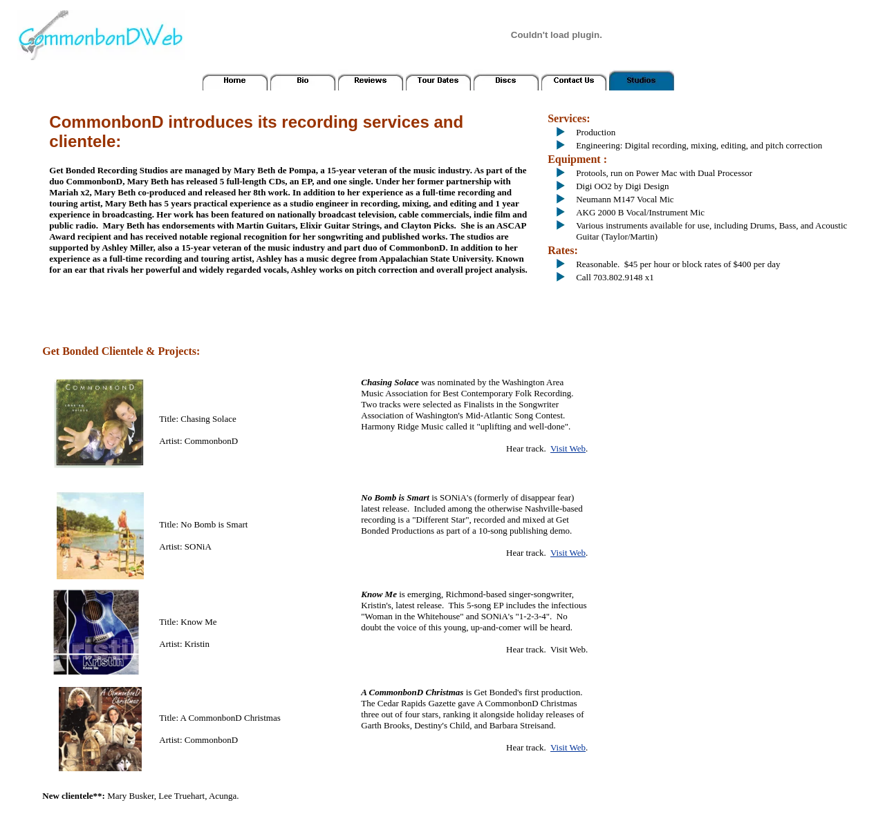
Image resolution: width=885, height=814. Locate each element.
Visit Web (568, 448)
